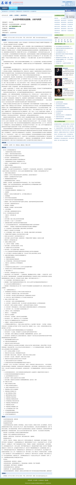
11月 (68, 41)
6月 (70, 40)
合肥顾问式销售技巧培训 (64, 132)
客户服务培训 (70, 24)
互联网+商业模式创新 (60, 116)
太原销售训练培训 (59, 136)
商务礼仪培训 (57, 26)
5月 (67, 40)
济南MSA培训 (63, 126)
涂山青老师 (65, 78)
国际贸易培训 (63, 28)
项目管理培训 (70, 22)
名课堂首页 (5, 8)
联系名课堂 (30, 480)
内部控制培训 (57, 30)
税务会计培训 (70, 28)
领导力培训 (70, 26)
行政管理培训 (70, 20)
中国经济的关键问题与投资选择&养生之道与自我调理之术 (65, 48)
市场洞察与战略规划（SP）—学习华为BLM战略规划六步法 (65, 59)
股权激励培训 (5, 11)
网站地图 (46, 480)
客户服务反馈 (41, 480)
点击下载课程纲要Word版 (15, 26)
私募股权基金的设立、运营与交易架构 (63, 118)
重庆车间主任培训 (66, 130)
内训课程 (16, 15)
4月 (64, 40)
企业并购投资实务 (59, 111)
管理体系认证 (57, 32)
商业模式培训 (26, 11)
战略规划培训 (19, 11)
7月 (55, 41)
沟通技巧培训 (63, 30)
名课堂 (10, 15)
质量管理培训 (63, 26)
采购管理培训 (57, 20)
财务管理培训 (63, 22)
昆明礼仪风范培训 (67, 128)
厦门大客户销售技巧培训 (63, 140)
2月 (58, 40)
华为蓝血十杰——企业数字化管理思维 (64, 63)
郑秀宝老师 (65, 89)
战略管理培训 (13, 8)
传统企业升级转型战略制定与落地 (62, 107)
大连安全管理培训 (66, 124)
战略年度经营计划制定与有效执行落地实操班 (65, 53)
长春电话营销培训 (67, 136)
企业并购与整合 (60, 61)
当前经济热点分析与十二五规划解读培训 (64, 114)
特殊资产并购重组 (60, 55)
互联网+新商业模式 (61, 50)
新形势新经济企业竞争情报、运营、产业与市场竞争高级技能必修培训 (65, 57)
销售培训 (56, 18)
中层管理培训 (57, 24)
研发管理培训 (57, 22)
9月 (61, 41)
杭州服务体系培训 (58, 124)
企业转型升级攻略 (59, 102)
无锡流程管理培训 (59, 128)
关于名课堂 (35, 480)
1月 (55, 40)
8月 (58, 41)
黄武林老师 (65, 68)
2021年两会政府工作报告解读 (62, 103)
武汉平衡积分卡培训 (62, 134)
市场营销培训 (63, 24)
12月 (71, 41)
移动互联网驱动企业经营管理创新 (63, 46)
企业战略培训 (33, 11)
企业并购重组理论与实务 (62, 52)
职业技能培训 (70, 30)
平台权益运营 (58, 113)
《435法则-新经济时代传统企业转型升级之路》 (65, 109)
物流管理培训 (63, 20)
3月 (61, 40)
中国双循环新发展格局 (60, 105)
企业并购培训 (12, 11)
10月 (65, 41)
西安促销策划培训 (64, 138)
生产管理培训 (63, 18)
